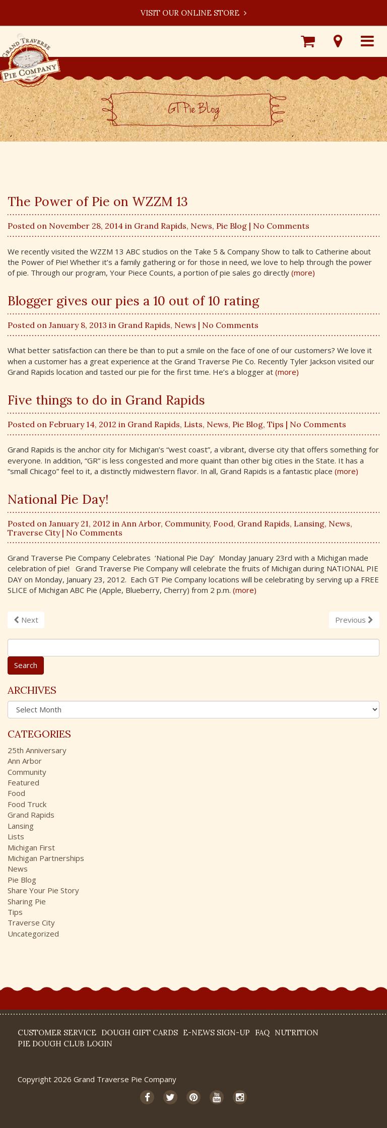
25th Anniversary (37, 750)
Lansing (309, 523)
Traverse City (34, 532)
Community (187, 523)
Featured (23, 782)
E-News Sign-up (216, 1032)
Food (223, 523)
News (201, 226)
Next (26, 620)
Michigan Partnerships (46, 858)
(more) (303, 273)
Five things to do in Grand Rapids (106, 400)
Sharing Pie (27, 901)
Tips (275, 424)
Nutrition (296, 1032)
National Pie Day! (58, 499)
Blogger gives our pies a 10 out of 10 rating (133, 301)
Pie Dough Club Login (65, 1043)
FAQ (262, 1032)
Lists (193, 424)
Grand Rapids (160, 226)
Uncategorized (33, 933)
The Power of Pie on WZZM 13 (98, 201)
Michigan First (31, 847)
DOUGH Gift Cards (139, 1032)
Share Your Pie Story (43, 890)
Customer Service (57, 1032)
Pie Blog (231, 226)
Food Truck (27, 804)
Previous (354, 620)
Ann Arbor (141, 523)
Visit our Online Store (193, 13)
